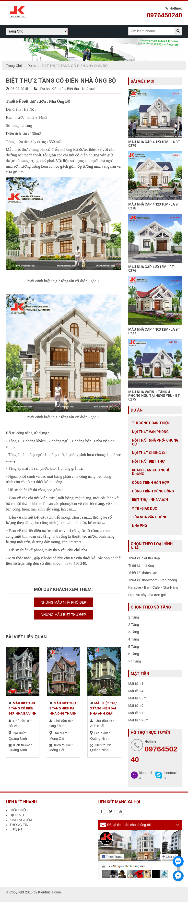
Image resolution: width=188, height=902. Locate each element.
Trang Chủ (14, 66)
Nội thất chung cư (149, 453)
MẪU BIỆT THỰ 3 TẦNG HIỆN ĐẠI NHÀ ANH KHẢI (103, 708)
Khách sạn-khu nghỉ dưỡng (150, 472)
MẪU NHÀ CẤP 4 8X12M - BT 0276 (151, 268)
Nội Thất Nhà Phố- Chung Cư (155, 442)
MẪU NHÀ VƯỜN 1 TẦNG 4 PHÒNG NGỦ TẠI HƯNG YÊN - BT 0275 (154, 396)
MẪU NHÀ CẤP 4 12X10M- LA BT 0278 (154, 206)
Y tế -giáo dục (144, 509)
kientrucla (145, 775)
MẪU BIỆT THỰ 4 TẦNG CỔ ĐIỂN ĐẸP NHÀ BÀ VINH (22, 708)
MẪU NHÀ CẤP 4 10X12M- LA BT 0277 (154, 331)
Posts (32, 66)
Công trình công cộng (153, 491)
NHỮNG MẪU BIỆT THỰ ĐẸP (63, 615)
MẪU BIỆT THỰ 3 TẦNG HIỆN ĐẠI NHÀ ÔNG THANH (63, 708)
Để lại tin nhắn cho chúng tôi (129, 825)
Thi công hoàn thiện (151, 423)
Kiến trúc (58, 89)
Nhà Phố (139, 526)
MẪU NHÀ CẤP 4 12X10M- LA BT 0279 (154, 144)
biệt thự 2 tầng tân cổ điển (65, 281)
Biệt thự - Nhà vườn (82, 89)
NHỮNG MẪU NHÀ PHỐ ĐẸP (63, 602)
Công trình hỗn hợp (150, 483)
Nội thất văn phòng (150, 432)
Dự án (45, 89)
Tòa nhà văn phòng (149, 517)
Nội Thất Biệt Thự (148, 461)
